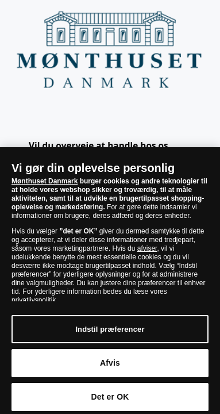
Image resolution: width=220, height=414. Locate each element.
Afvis (110, 365)
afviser (147, 251)
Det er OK (110, 399)
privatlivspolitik (33, 302)
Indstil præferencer (109, 331)
